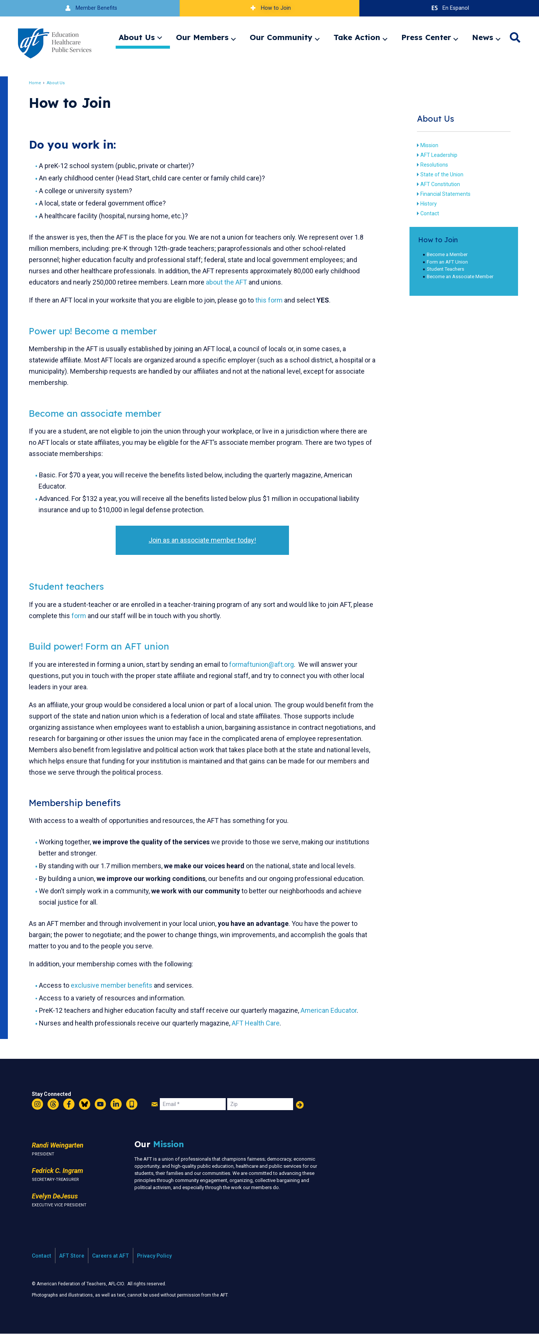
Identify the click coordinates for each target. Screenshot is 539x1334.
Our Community (281, 37)
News (482, 37)
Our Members (202, 37)
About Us (137, 37)
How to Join (269, 8)
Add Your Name (300, 1105)
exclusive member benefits (116, 985)
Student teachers (70, 586)
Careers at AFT (110, 1256)
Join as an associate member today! (203, 540)
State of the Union (438, 174)
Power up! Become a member (97, 331)
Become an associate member (99, 413)
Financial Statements (442, 194)
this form (273, 300)
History (425, 204)
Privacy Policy (154, 1256)
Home (39, 82)
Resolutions (431, 165)
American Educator (333, 1010)
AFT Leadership (435, 155)
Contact (426, 213)
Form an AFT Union (444, 262)
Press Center (426, 37)
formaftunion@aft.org (265, 664)
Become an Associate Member (457, 276)
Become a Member (444, 254)
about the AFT (230, 282)
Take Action (357, 37)
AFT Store (71, 1256)
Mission (426, 145)
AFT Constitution (437, 184)
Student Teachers (442, 269)
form (104, 616)
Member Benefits (90, 8)
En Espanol (449, 8)
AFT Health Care (260, 1023)
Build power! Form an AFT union (103, 646)
